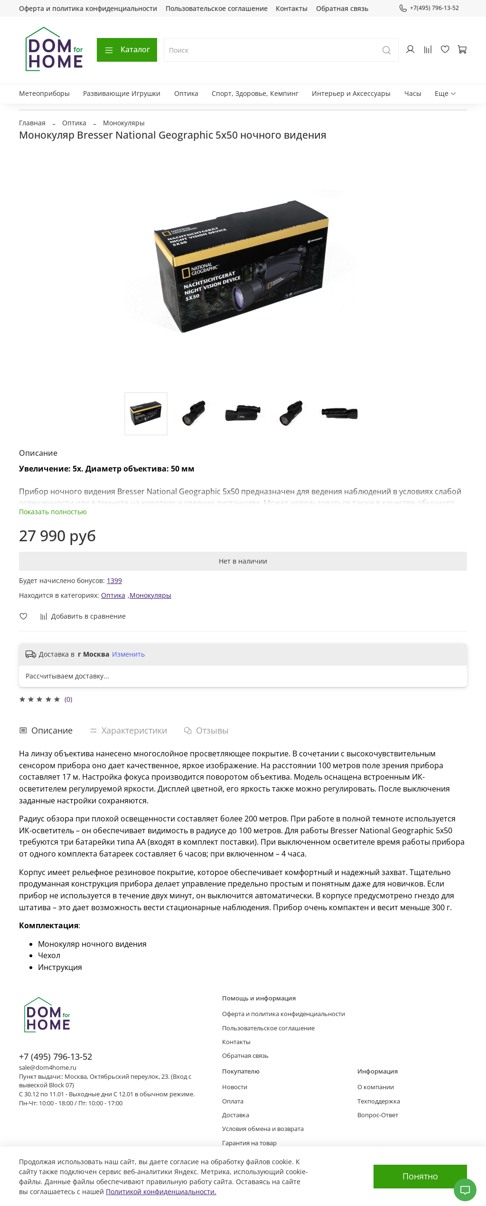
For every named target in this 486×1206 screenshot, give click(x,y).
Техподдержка (378, 1101)
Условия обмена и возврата (263, 1129)
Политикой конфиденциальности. (161, 1191)
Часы (412, 93)
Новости (234, 1087)
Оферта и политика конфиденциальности (88, 8)
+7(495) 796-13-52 (429, 8)
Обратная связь (342, 8)
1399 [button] (114, 580)
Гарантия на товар (249, 1143)
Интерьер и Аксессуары (351, 93)
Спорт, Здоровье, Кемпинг (255, 93)
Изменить (128, 654)
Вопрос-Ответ (377, 1115)
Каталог (127, 49)
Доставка (235, 1115)
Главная (32, 122)
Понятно (420, 1176)
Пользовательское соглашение (217, 8)
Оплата (232, 1101)
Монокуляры (124, 122)
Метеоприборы (44, 93)
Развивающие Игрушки (121, 93)
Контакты (292, 8)
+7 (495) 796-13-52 (55, 1056)
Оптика (186, 93)
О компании (375, 1087)
